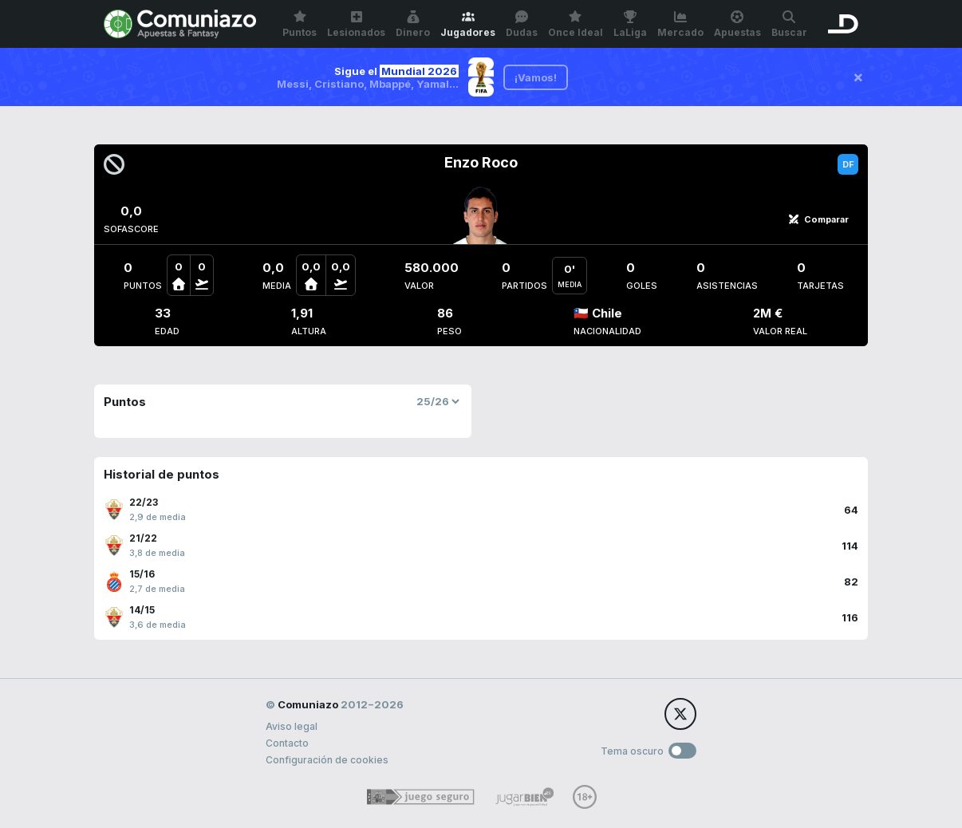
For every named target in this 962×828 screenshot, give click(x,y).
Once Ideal (575, 24)
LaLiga (630, 24)
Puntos (299, 24)
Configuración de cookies (327, 760)
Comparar (818, 219)
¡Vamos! (536, 77)
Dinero (413, 24)
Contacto (287, 743)
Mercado (680, 24)
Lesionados (356, 24)
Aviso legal (291, 726)
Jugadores (467, 24)
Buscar (789, 24)
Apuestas (737, 24)
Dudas (522, 24)
